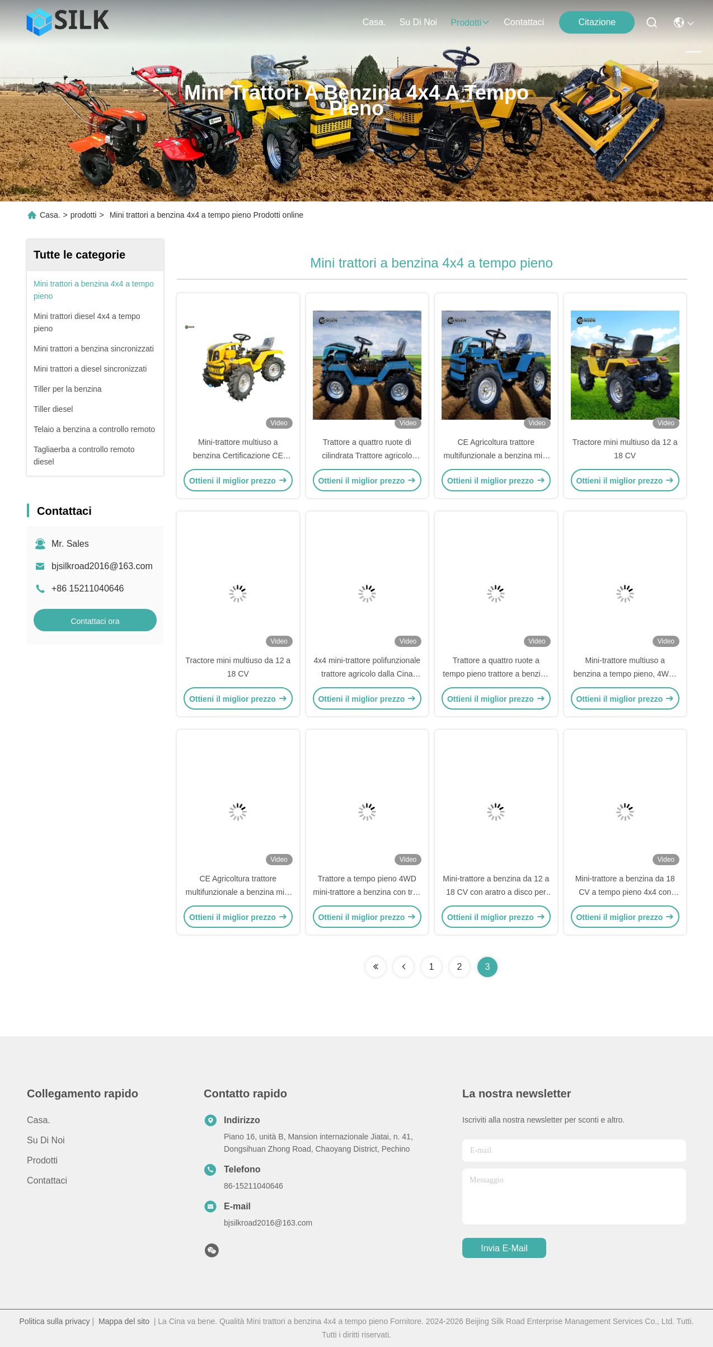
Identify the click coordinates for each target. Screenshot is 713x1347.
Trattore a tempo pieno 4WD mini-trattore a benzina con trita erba (367, 892)
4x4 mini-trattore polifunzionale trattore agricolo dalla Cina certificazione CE (366, 674)
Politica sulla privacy (55, 1321)
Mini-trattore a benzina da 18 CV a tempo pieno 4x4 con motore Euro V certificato (625, 892)
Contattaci (524, 22)
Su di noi (419, 22)
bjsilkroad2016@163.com (102, 566)
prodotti (470, 22)
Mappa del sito (123, 1321)
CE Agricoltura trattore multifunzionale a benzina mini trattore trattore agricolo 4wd (495, 455)
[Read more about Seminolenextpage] (375, 967)
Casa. (374, 22)
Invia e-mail (504, 1248)
